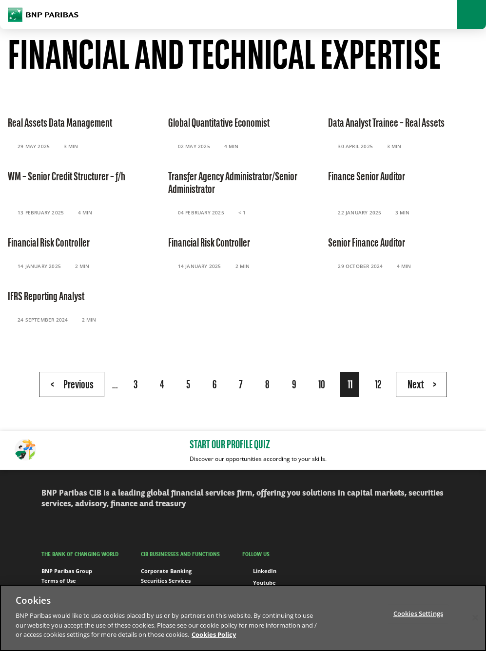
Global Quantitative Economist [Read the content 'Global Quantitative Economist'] (219, 124)
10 (321, 385)
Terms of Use (58, 580)
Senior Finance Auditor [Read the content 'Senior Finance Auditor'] (366, 243)
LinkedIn (259, 571)
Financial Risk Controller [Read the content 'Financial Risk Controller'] (49, 243)
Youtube (259, 583)
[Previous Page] (71, 384)
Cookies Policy (214, 634)
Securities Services (166, 580)
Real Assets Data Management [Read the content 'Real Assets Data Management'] (60, 124)
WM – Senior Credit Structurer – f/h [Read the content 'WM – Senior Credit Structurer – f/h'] (66, 177)
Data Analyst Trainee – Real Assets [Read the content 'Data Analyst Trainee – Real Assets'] (386, 124)
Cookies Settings (418, 613)
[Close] (475, 617)
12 (378, 385)
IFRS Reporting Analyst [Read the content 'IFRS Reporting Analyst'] (46, 297)
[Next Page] (421, 384)
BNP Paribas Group (66, 570)
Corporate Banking (166, 570)
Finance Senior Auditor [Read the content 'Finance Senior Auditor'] (366, 177)
